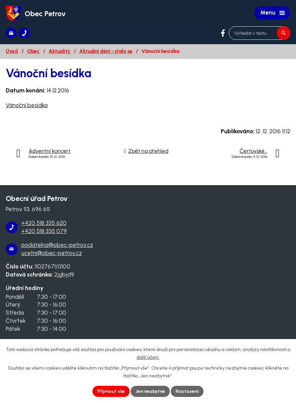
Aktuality (59, 51)
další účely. (148, 357)
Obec (33, 51)
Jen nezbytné (150, 391)
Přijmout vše (111, 391)
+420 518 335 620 (43, 223)
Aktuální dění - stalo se (105, 51)
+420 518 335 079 (44, 231)
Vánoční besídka (27, 105)
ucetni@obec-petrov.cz (51, 253)
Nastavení (187, 391)
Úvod (12, 51)
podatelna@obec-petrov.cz (57, 244)
